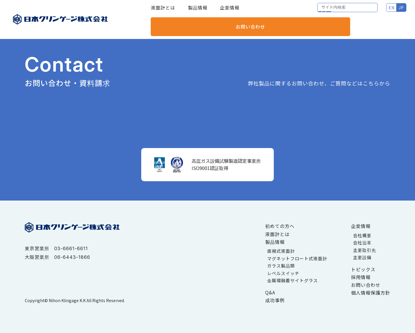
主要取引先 (364, 250)
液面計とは (163, 11)
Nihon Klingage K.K (67, 300)
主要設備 (362, 257)
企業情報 (229, 11)
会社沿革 (362, 243)
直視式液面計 (281, 251)
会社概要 (362, 235)
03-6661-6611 (71, 248)
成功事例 (275, 300)
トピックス (363, 269)
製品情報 (197, 11)
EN (328, 11)
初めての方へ (280, 225)
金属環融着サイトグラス (292, 280)
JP (337, 11)
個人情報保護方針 (370, 292)
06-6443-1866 (72, 257)
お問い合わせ (382, 11)
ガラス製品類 (281, 266)
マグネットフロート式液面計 (297, 258)
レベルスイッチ (283, 273)
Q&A (270, 292)
